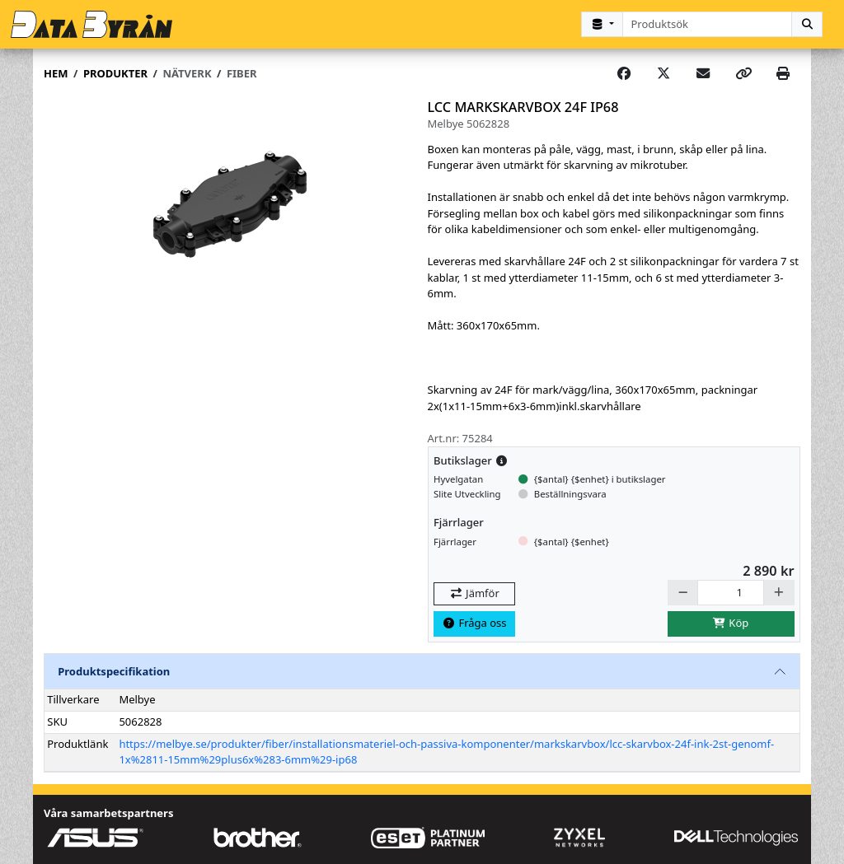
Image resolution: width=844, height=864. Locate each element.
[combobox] (707, 24)
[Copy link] (743, 74)
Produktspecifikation (114, 671)
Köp (731, 622)
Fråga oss (475, 622)
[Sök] (807, 24)
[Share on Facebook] (624, 74)
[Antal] (730, 592)
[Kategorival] (601, 24)
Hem (56, 73)
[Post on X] (663, 74)
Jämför (474, 593)
